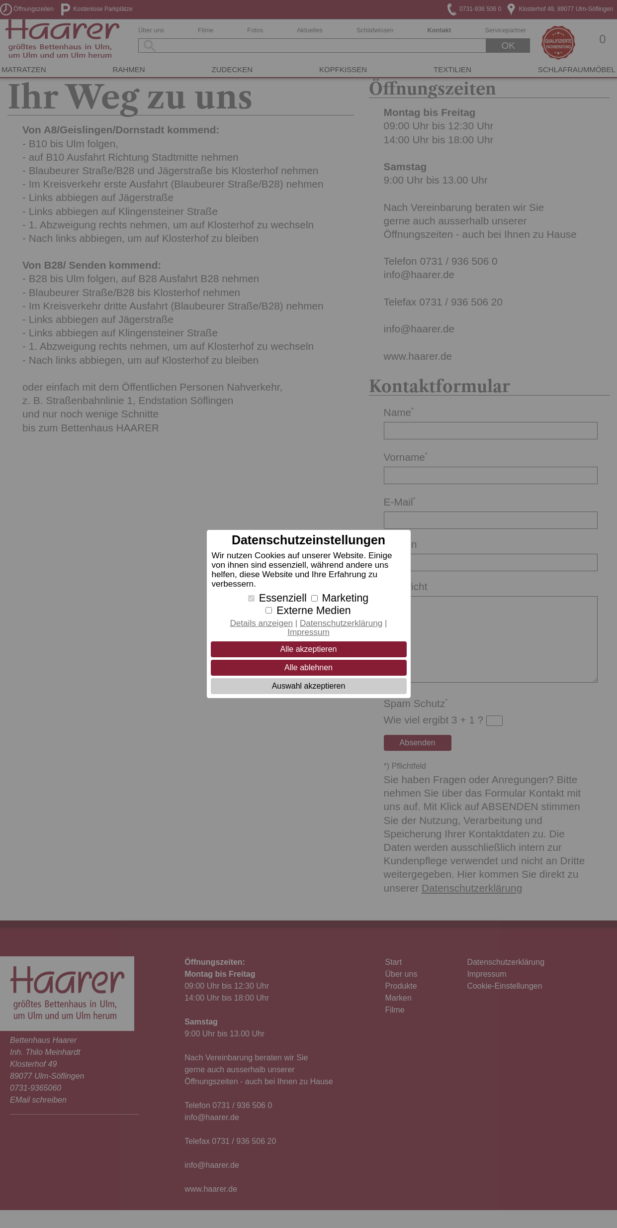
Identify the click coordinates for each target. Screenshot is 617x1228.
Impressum (308, 632)
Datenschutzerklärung (341, 623)
